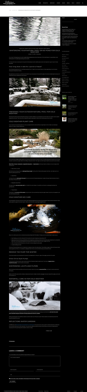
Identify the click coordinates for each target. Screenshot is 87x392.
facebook (68, 391)
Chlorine (64, 59)
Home (10, 10)
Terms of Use (40, 391)
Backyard (64, 56)
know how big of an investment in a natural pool (25, 324)
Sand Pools (64, 75)
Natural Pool (14, 10)
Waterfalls (64, 84)
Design (63, 61)
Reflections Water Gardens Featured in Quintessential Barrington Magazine (72, 119)
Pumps (63, 73)
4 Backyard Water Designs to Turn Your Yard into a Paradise (72, 107)
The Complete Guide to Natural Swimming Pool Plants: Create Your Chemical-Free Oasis (70, 37)
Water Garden (65, 82)
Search (63, 17)
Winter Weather (65, 86)
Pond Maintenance (66, 72)
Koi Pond (64, 65)
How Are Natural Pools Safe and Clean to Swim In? (73, 113)
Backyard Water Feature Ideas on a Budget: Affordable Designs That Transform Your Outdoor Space (68, 30)
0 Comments (38, 54)
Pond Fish (64, 70)
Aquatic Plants (65, 54)
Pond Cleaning (65, 68)
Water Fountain (65, 80)
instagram (75, 391)
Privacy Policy (46, 391)
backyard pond (65, 58)
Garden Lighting (65, 63)
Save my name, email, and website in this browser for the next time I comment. (25, 378)
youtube (81, 391)
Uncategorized (65, 77)
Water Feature (65, 79)
